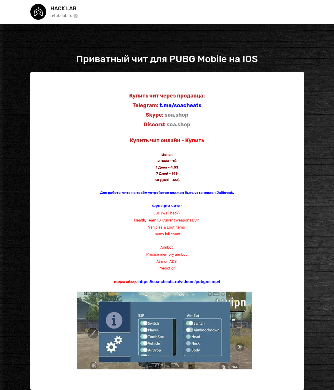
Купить (194, 140)
